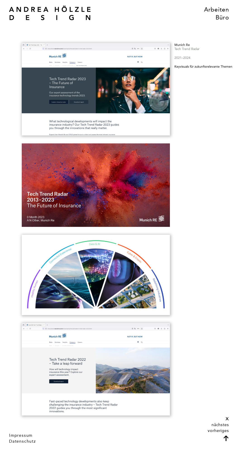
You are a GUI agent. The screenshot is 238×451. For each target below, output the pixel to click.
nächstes (220, 424)
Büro (222, 17)
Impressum (21, 435)
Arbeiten (216, 9)
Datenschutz (22, 441)
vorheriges (218, 430)
